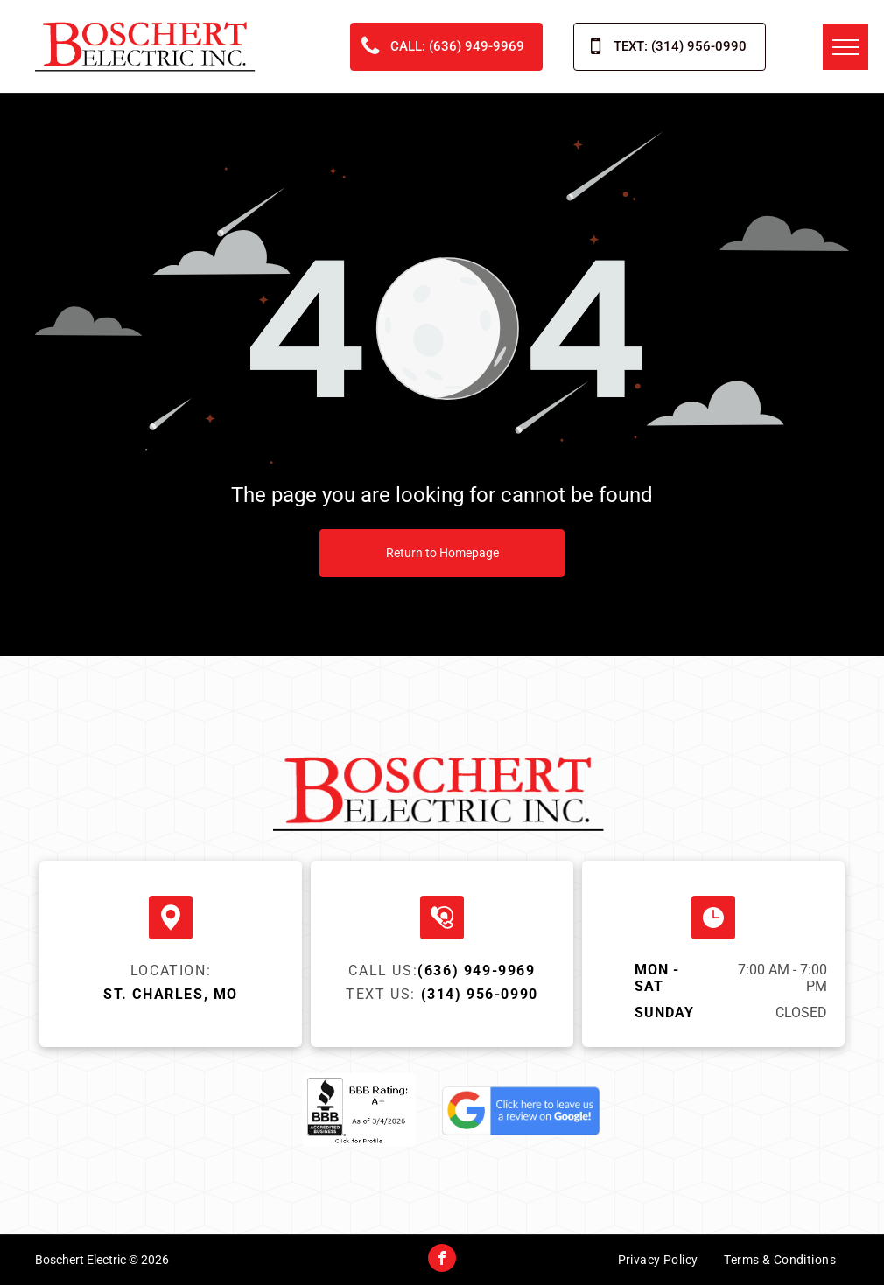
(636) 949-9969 (476, 970)
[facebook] (442, 1260)
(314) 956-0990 (479, 994)
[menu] (845, 47)
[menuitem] (658, 1263)
